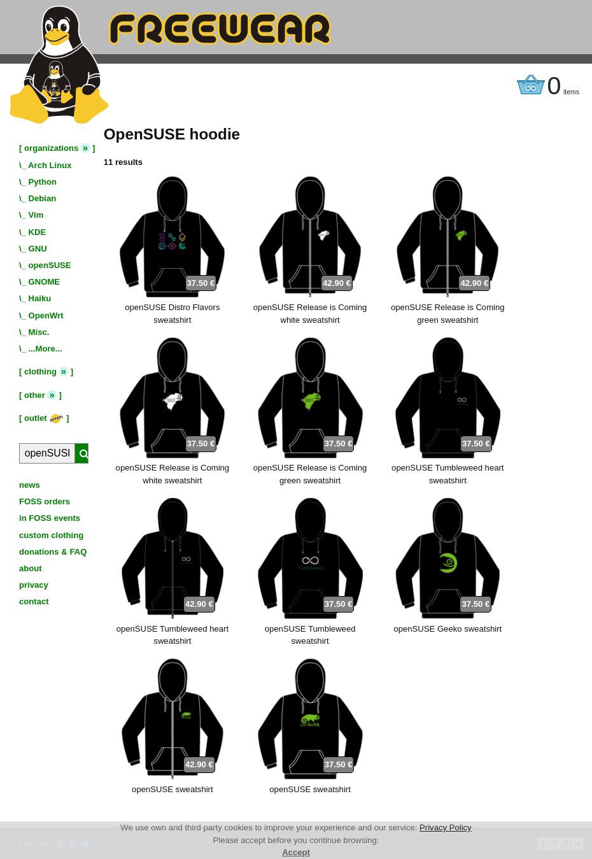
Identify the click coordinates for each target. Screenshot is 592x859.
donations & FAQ (53, 552)
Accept (296, 852)
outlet (44, 418)
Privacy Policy (445, 827)
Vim (36, 215)
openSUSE (50, 265)
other (34, 395)
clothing (40, 371)
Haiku (40, 298)
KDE (37, 232)
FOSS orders (44, 501)
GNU (38, 248)
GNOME (44, 282)
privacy (33, 585)
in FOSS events (49, 518)
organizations (51, 148)
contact (34, 601)
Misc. (39, 332)
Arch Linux (49, 165)
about (30, 568)
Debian (43, 198)
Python (43, 182)
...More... (45, 348)
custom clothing (51, 535)
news (29, 485)
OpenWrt (46, 315)
